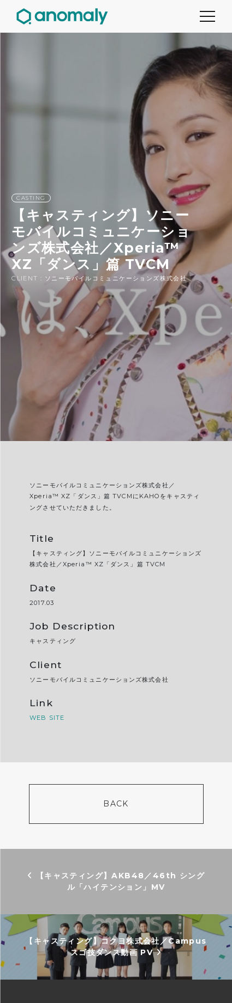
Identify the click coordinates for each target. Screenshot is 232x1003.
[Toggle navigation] (207, 16)
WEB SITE (46, 717)
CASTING (31, 197)
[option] (116, 237)
